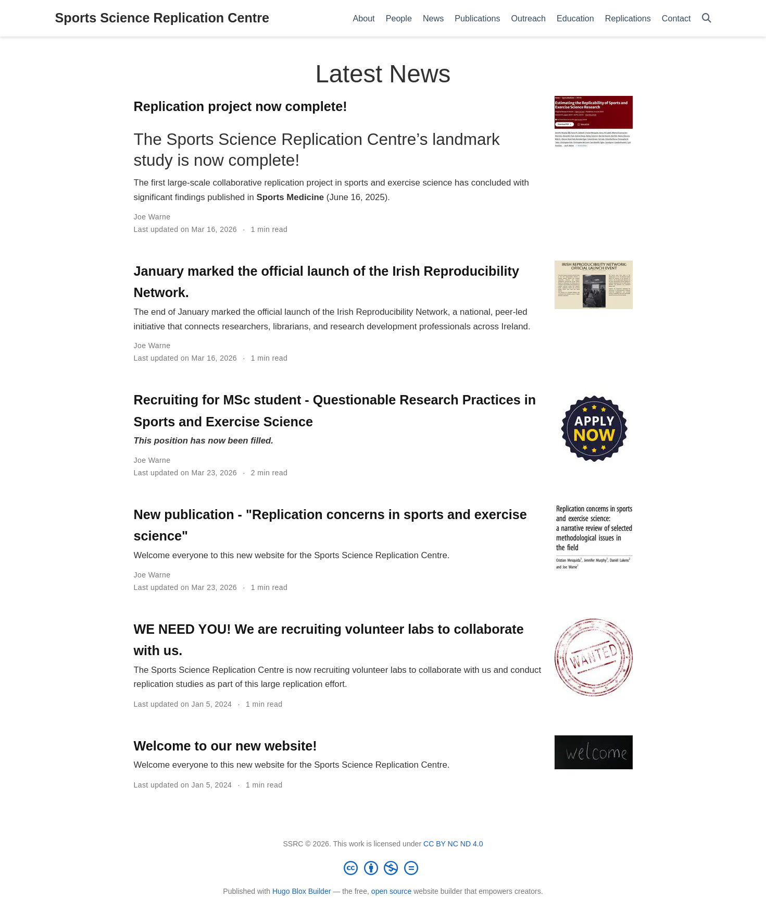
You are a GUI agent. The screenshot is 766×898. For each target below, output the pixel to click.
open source (391, 891)
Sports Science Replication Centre (162, 17)
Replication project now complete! (240, 106)
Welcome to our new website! (225, 746)
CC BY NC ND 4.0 (453, 844)
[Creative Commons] (383, 868)
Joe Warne (152, 217)
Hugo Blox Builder (301, 891)
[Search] (706, 18)
